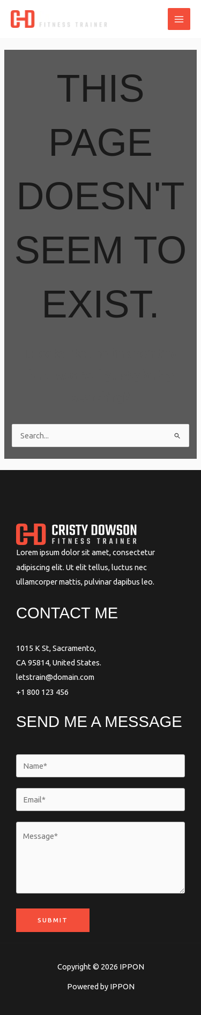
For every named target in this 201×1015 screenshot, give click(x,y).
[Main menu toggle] (179, 19)
